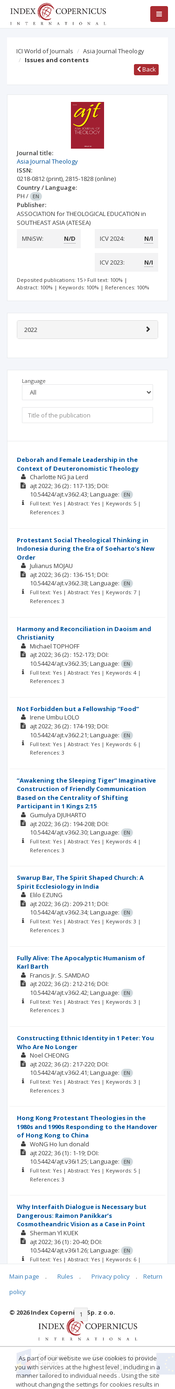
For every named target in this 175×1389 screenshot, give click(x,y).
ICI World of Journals (44, 51)
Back (146, 69)
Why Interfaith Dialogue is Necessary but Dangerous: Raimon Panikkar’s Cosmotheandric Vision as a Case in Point (82, 1215)
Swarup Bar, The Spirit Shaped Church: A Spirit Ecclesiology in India (80, 882)
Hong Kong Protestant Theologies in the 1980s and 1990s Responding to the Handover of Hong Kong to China (87, 1126)
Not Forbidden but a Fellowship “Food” (78, 709)
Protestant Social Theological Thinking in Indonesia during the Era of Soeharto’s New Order (85, 548)
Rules (65, 1276)
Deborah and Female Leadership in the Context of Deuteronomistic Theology (78, 464)
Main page (24, 1276)
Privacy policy (110, 1276)
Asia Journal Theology (113, 51)
